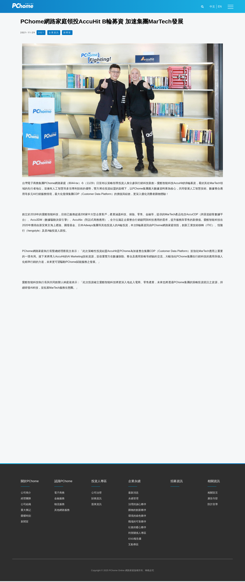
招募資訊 (176, 482)
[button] (203, 6)
